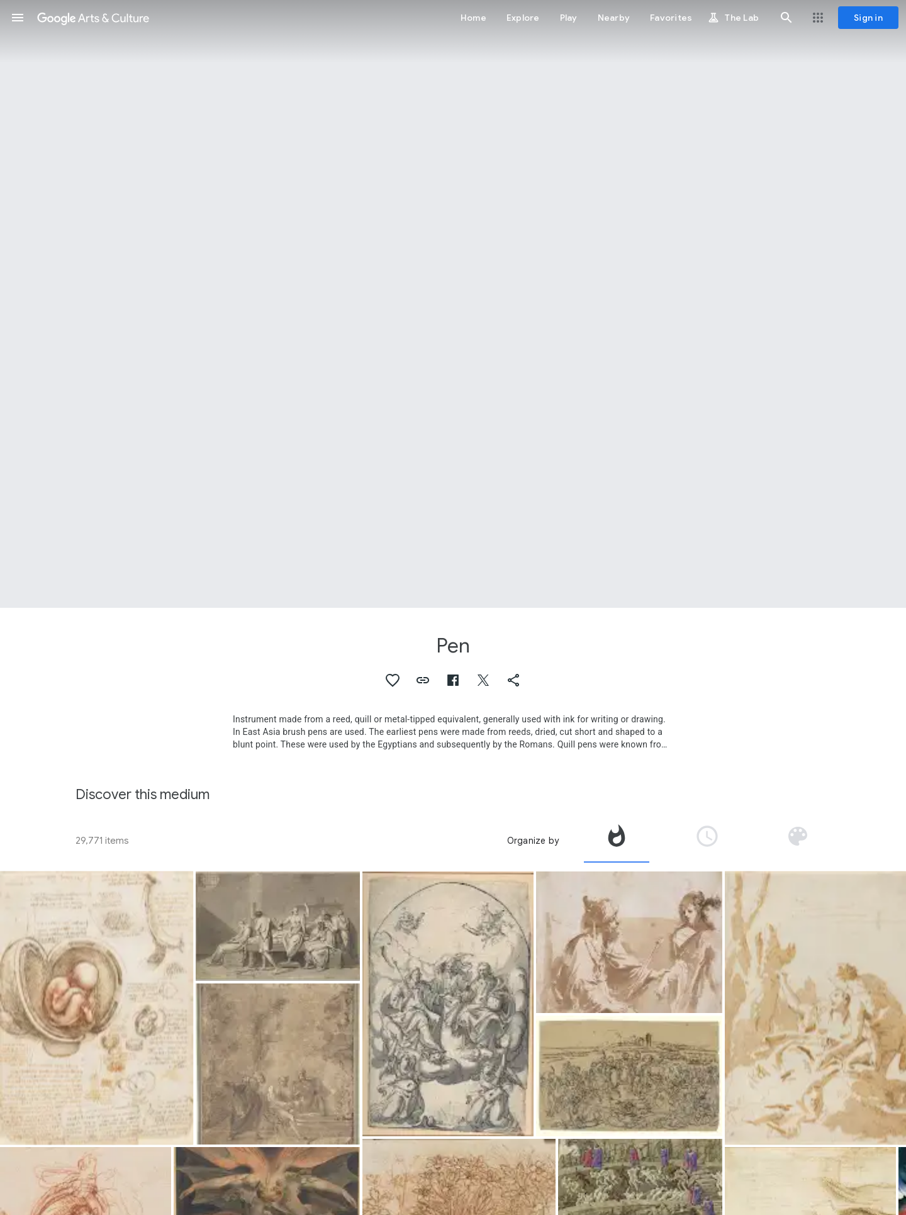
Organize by (533, 840)
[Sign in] (868, 17)
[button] (18, 18)
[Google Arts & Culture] (93, 17)
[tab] (616, 841)
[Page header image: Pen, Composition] (453, 304)
